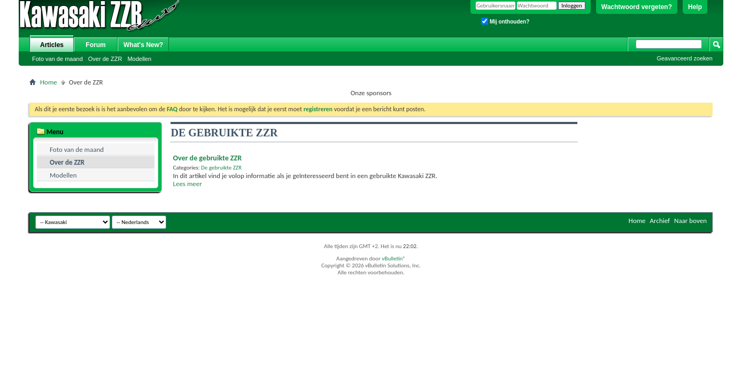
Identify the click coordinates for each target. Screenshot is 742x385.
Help (695, 7)
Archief (660, 221)
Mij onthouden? (505, 21)
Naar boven (690, 221)
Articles (52, 45)
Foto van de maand (57, 59)
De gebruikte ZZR (221, 167)
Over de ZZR (105, 59)
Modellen (139, 59)
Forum (95, 45)
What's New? (143, 45)
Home (48, 82)
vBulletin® (394, 258)
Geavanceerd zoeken (684, 58)
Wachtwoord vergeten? (636, 7)
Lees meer (187, 184)
